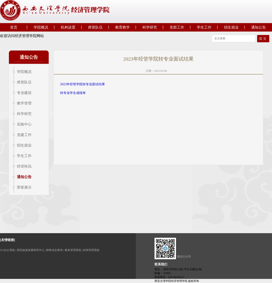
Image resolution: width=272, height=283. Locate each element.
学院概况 (41, 27)
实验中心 (24, 124)
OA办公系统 (7, 250)
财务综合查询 (54, 250)
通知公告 (258, 27)
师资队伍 (95, 27)
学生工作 (204, 27)
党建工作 (24, 135)
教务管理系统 (73, 250)
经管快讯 (24, 166)
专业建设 (24, 93)
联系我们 (161, 264)
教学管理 (24, 103)
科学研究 (149, 27)
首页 (13, 27)
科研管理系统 (91, 250)
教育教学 (122, 27)
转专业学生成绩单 (73, 93)
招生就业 (231, 27)
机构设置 (68, 27)
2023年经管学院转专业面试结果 (82, 84)
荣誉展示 (24, 187)
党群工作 (177, 27)
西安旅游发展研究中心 (30, 250)
